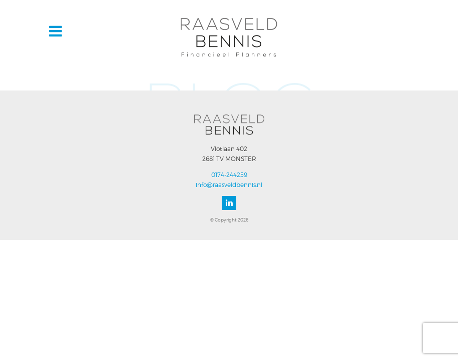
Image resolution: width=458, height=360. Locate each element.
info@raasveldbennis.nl (229, 184)
